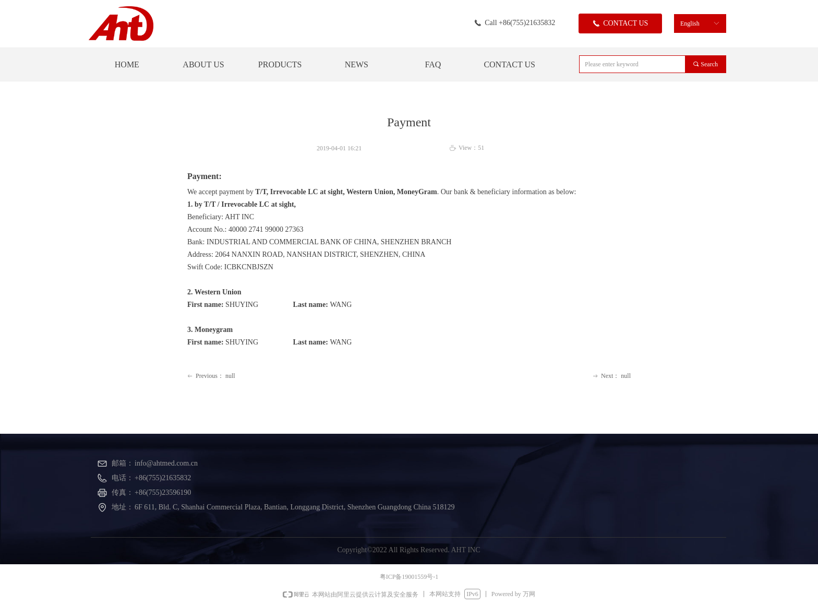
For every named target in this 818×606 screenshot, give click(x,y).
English (690, 23)
